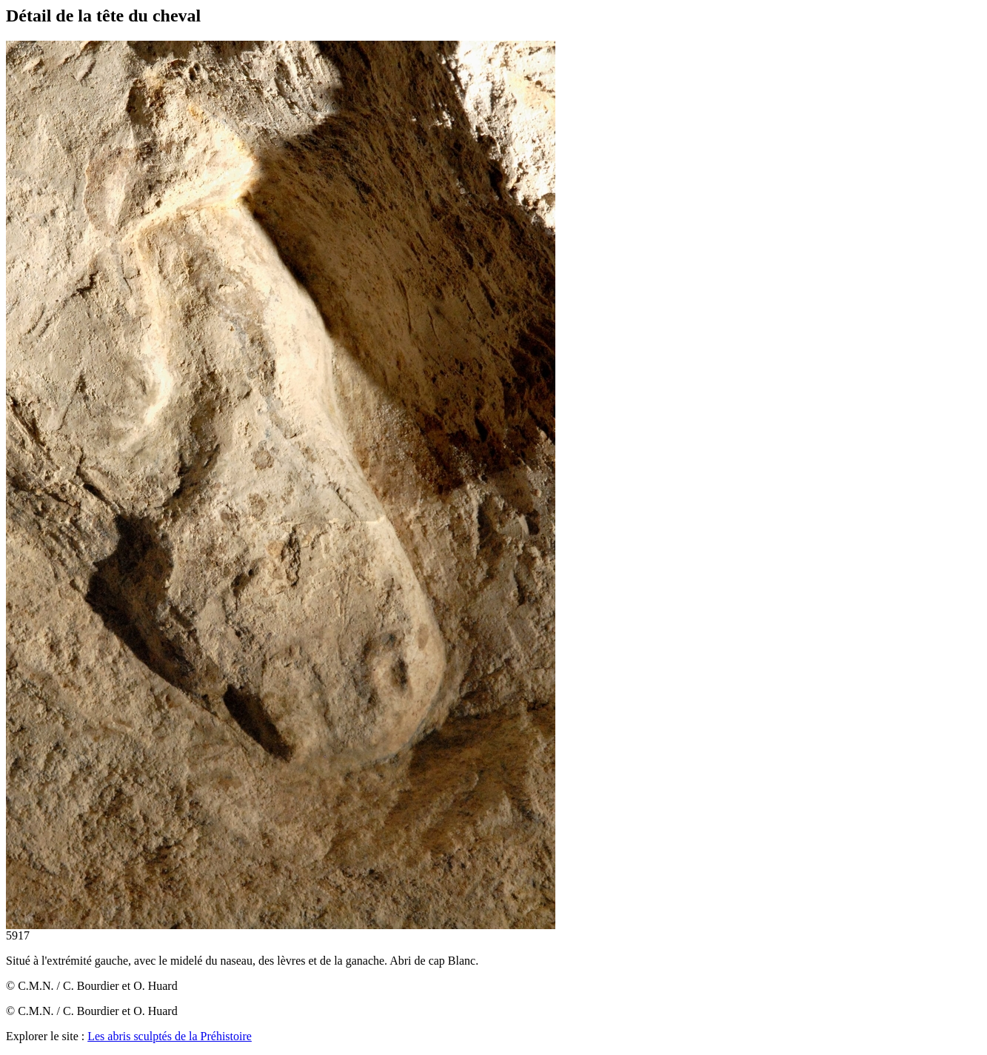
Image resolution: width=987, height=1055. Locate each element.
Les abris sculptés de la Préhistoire (169, 1036)
